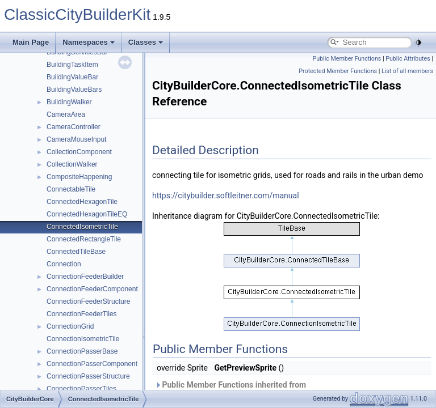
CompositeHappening (79, 177)
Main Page (30, 42)
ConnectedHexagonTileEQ (87, 214)
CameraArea (66, 114)
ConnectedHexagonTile (82, 202)
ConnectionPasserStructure (88, 376)
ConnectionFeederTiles (82, 314)
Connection (64, 264)
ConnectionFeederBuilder (85, 276)
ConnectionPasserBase (82, 351)
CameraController (73, 127)
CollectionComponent (79, 152)
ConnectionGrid (70, 326)
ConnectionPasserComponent (92, 364)
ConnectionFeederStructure (88, 301)
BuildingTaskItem (72, 65)
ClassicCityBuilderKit (77, 14)
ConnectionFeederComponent (92, 289)
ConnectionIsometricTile (83, 339)
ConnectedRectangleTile (84, 239)
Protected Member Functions (338, 71)
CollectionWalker (72, 164)
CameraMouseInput (76, 139)
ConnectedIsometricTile (82, 227)
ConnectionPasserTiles (81, 389)
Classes (145, 42)
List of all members (407, 71)
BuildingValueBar (72, 77)
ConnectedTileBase (76, 252)
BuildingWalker (69, 102)
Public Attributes (407, 58)
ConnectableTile (71, 189)
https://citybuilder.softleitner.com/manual (225, 195)
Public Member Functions (347, 58)
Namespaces (88, 42)
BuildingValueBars (74, 90)
